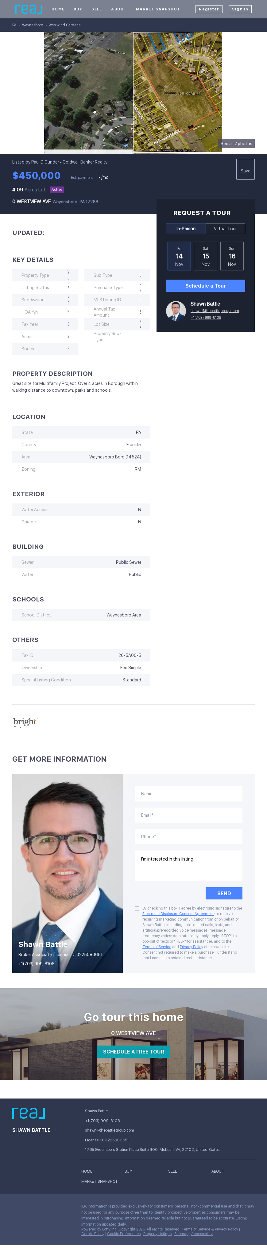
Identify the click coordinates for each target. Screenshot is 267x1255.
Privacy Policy (191, 947)
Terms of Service (156, 947)
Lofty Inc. (110, 1229)
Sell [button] (96, 9)
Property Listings (157, 1234)
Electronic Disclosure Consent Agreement (178, 914)
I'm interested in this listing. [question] (188, 865)
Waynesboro (32, 25)
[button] (88, 1172)
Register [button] (209, 9)
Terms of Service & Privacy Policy (209, 1229)
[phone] (188, 836)
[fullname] (188, 793)
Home (58, 9)
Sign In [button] (240, 9)
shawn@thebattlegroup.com (215, 311)
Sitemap (181, 1234)
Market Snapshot (158, 9)
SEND (224, 893)
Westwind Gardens (64, 25)
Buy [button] (78, 9)
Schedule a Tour (205, 286)
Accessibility (202, 1234)
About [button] (119, 9)
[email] (188, 815)
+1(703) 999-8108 (206, 317)
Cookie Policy (92, 1234)
